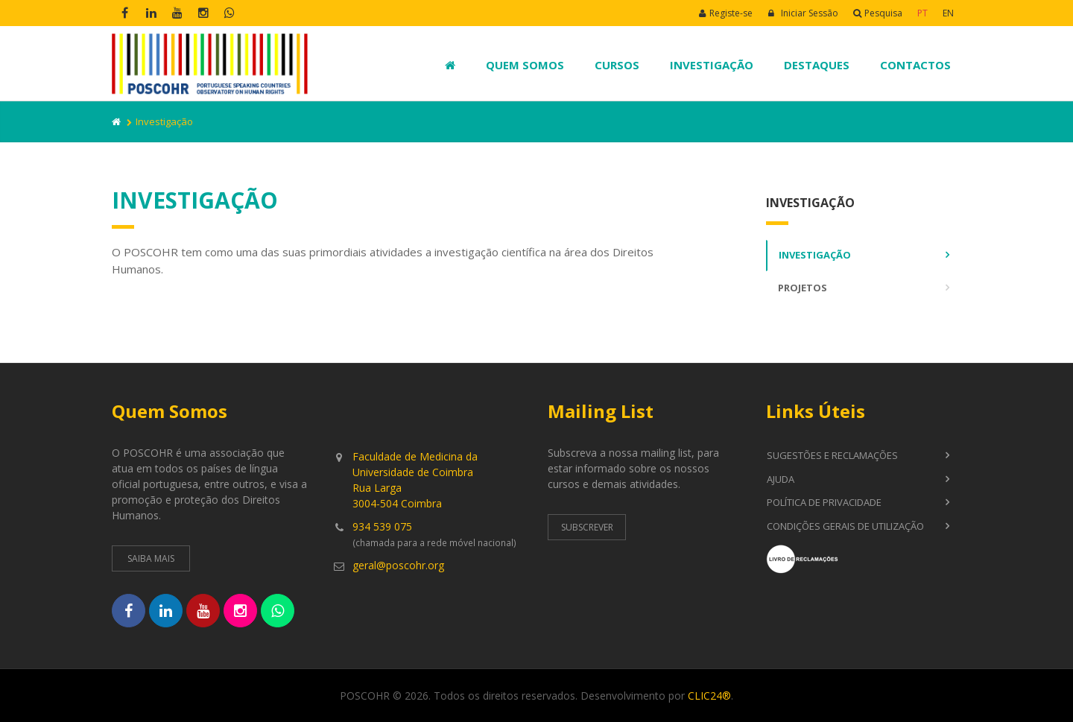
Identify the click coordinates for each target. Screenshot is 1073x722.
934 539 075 (382, 526)
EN (948, 13)
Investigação (711, 64)
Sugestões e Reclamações (832, 455)
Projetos (802, 287)
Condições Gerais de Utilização (845, 526)
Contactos (915, 64)
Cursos (617, 64)
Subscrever (587, 527)
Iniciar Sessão (802, 13)
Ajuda (780, 479)
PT (922, 13)
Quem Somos (525, 64)
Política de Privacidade (824, 502)
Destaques (816, 64)
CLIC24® (709, 695)
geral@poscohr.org (398, 565)
